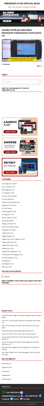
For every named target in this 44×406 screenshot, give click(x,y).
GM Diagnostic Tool (8, 214)
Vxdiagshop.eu (6, 375)
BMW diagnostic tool (8, 190)
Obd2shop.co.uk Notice (9, 230)
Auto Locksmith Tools (8, 187)
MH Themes (33, 404)
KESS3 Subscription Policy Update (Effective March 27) (18, 331)
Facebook (6, 276)
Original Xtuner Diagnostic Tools (11, 251)
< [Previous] (2, 16)
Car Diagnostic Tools (8, 193)
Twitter (16, 399)
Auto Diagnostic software (9, 184)
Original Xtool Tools (8, 248)
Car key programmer (8, 199)
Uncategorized (6, 261)
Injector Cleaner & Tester (9, 218)
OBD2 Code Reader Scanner (10, 227)
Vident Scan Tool (7, 267)
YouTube (25, 399)
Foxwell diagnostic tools (9, 211)
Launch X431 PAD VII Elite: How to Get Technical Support (19, 334)
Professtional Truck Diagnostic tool (12, 254)
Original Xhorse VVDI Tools (10, 245)
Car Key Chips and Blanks (9, 196)
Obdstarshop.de (6, 379)
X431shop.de (5, 371)
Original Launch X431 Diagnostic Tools (13, 239)
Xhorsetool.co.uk (7, 367)
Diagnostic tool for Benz (9, 205)
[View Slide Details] (22, 16)
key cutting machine (8, 221)
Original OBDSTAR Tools (9, 242)
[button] (41, 24)
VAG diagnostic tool (7, 264)
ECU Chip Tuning (7, 208)
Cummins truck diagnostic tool (11, 202)
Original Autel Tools (7, 233)
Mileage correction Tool (9, 224)
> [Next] (41, 16)
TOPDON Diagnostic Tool (9, 258)
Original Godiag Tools (8, 236)
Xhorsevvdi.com (6, 363)
